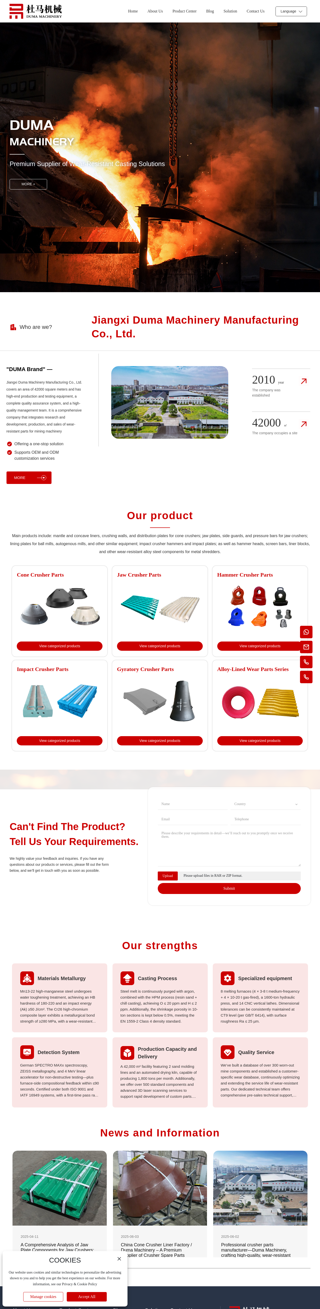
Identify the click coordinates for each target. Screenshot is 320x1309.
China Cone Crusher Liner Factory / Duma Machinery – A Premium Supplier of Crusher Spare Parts (156, 1250)
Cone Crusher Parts (40, 575)
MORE (30, 477)
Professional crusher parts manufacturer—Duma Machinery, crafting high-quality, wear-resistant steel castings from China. (256, 1252)
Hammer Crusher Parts (245, 575)
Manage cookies (43, 1297)
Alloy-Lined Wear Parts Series (253, 669)
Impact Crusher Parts (42, 669)
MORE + (28, 184)
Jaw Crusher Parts (139, 575)
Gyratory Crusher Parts (145, 669)
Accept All (87, 1297)
